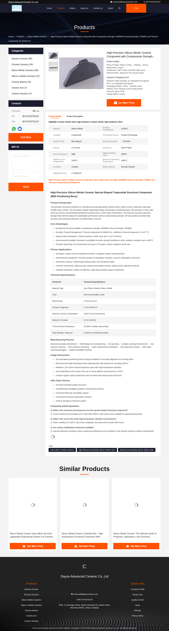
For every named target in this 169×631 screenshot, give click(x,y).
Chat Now (26, 137)
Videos (72, 8)
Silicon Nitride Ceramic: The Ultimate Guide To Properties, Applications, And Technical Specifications (135, 535)
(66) (25, 70)
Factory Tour (137, 595)
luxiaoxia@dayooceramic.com (124, 2)
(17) (22, 93)
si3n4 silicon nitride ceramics (62, 450)
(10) (21, 82)
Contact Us (98, 8)
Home (49, 8)
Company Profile (137, 589)
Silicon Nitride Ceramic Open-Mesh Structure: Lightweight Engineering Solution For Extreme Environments (31, 535)
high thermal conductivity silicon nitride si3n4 (97, 450)
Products (60, 8)
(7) (19, 88)
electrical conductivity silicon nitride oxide (136, 450)
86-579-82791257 (152, 2)
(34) (22, 64)
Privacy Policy (137, 616)
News (137, 605)
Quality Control (138, 600)
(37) (26, 76)
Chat (136, 8)
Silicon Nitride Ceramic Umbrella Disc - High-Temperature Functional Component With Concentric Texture (83, 535)
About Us (84, 8)
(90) (22, 58)
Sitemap (137, 610)
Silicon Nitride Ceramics (37, 37)
